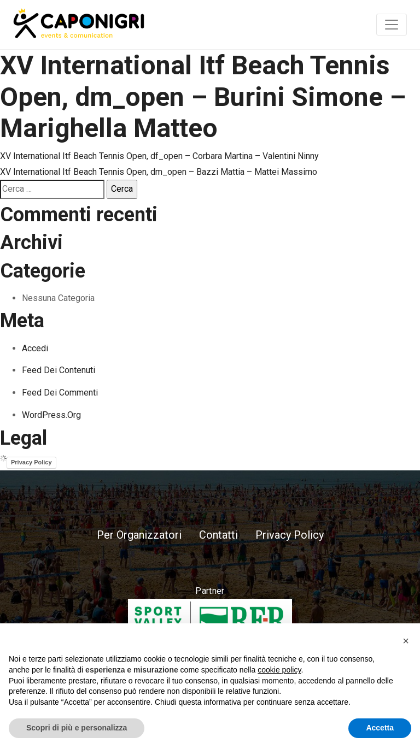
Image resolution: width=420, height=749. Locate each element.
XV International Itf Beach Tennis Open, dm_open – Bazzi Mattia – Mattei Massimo (158, 172)
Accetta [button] (380, 727)
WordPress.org (51, 415)
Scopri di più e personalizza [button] (76, 727)
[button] (406, 641)
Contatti (218, 534)
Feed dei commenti (60, 392)
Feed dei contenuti (58, 370)
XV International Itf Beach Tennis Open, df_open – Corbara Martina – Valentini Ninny (159, 156)
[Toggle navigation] (391, 25)
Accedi (35, 348)
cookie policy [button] (279, 669)
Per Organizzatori (139, 534)
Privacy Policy (31, 462)
